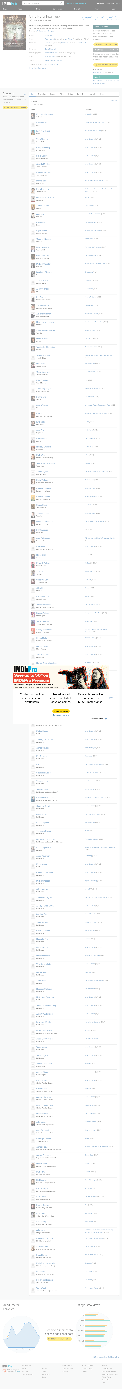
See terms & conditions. (61, 715)
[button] (61, 711)
